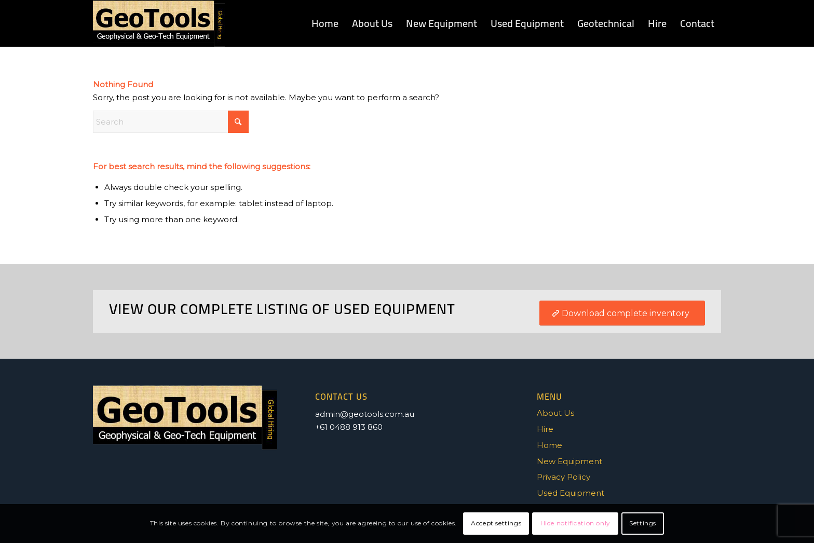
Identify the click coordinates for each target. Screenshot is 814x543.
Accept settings (496, 523)
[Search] (171, 122)
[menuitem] (325, 23)
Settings (642, 523)
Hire (545, 429)
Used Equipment (570, 493)
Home (549, 445)
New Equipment (569, 461)
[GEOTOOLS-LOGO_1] (159, 23)
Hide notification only (575, 523)
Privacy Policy (563, 477)
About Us (555, 413)
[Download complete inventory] (622, 313)
